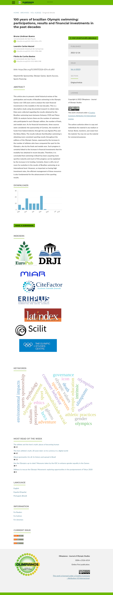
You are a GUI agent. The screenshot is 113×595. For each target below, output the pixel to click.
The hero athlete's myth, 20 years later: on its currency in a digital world (41, 451)
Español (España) (20, 492)
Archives (24, 13)
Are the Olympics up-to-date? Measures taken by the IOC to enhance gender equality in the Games (51, 463)
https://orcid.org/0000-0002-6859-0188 (29, 61)
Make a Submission (24, 226)
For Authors (18, 516)
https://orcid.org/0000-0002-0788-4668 (29, 51)
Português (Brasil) (20, 496)
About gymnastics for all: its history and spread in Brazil (35, 457)
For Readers (18, 512)
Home (16, 13)
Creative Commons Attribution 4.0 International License (82, 116)
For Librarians (18, 520)
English (16, 488)
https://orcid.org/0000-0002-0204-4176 (29, 41)
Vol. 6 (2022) (36, 13)
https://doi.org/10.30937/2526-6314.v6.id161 (36, 69)
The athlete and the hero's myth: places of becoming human (36, 444)
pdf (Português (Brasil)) (84, 38)
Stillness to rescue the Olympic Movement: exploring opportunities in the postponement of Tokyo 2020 (53, 469)
